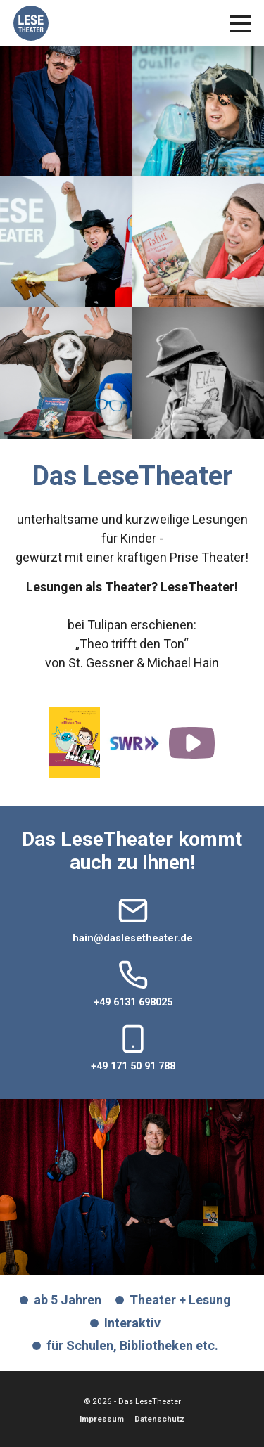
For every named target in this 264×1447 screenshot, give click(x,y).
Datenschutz (159, 1419)
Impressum (102, 1419)
